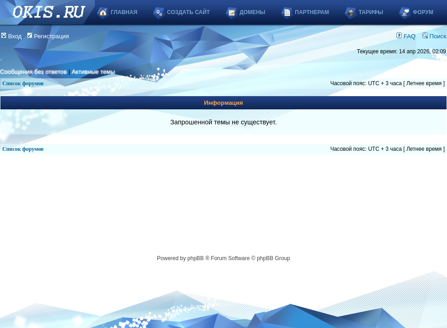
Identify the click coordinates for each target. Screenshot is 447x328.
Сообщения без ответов (33, 71)
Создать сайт (188, 12)
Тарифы (371, 12)
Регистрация (48, 36)
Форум (423, 12)
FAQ (406, 36)
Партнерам (312, 12)
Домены (252, 12)
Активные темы (93, 71)
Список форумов (23, 83)
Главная (124, 12)
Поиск (434, 36)
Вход (11, 36)
